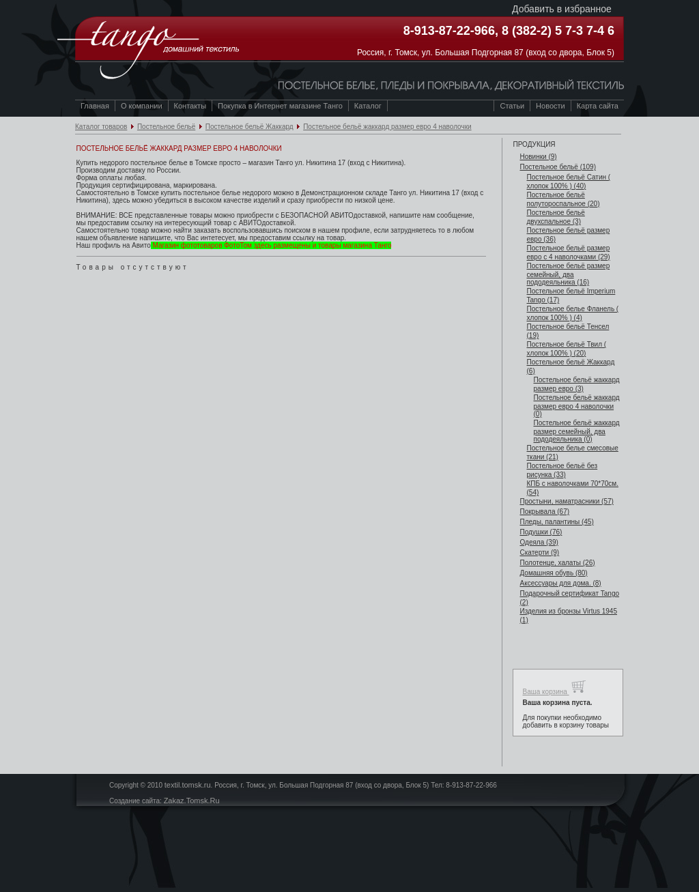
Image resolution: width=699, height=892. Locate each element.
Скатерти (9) (539, 552)
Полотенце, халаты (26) (557, 562)
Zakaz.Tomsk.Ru (192, 800)
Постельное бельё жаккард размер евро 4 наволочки (387, 126)
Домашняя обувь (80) (553, 573)
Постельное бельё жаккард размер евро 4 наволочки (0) (576, 406)
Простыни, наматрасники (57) (566, 501)
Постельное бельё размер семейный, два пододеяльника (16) (568, 274)
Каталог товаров (101, 126)
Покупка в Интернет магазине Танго (280, 106)
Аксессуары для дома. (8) (560, 583)
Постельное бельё (166, 126)
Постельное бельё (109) (557, 167)
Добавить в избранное (562, 8)
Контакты (190, 106)
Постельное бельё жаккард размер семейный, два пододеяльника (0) (576, 431)
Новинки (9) (537, 156)
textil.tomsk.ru (188, 785)
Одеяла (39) (538, 542)
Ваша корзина (554, 686)
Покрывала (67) (544, 511)
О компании (141, 106)
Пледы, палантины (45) (556, 522)
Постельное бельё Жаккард (249, 126)
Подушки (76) (540, 532)
